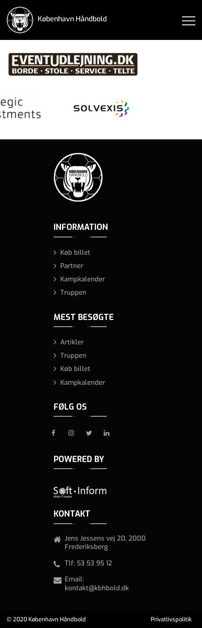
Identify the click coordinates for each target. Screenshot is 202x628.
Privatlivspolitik (171, 619)
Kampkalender (82, 279)
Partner (71, 265)
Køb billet (75, 252)
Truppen (73, 292)
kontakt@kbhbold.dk (97, 588)
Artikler (72, 342)
